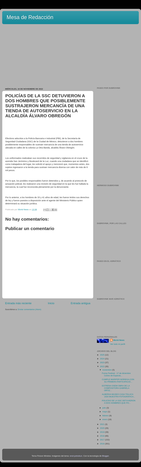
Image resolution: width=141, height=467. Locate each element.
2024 (102, 359)
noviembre (107, 370)
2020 (102, 428)
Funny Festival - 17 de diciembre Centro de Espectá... (116, 374)
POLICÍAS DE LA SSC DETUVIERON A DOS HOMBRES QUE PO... (118, 401)
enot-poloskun (76, 456)
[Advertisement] (27, 55)
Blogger (105, 456)
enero (105, 419)
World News (118, 340)
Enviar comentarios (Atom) (29, 309)
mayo (105, 412)
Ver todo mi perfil (117, 344)
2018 (102, 436)
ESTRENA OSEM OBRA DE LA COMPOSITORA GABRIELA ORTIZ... (116, 388)
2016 (102, 444)
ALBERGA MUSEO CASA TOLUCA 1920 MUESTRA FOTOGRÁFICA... (118, 395)
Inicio (51, 303)
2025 (102, 355)
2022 (102, 366)
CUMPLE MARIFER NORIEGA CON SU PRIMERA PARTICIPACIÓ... (118, 380)
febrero (105, 415)
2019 (102, 432)
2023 (102, 362)
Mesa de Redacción (30, 17)
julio (104, 408)
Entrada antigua (80, 303)
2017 (102, 440)
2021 (102, 424)
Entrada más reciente (18, 303)
